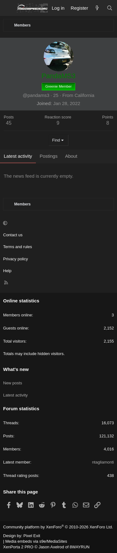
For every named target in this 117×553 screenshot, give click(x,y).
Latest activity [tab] (18, 156)
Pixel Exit (31, 535)
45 (9, 123)
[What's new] (97, 8)
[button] (57, 223)
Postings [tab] (49, 156)
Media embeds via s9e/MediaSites (36, 541)
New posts (12, 383)
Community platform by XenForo (58, 527)
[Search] (110, 8)
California (84, 95)
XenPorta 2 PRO (18, 547)
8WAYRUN (80, 547)
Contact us (12, 235)
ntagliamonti (103, 462)
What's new (16, 369)
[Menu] (8, 8)
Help (7, 270)
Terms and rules (17, 246)
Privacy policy (15, 259)
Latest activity (15, 395)
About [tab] (71, 156)
